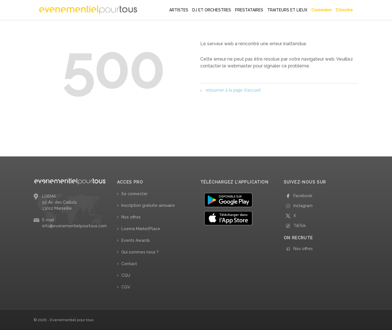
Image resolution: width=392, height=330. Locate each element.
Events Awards (135, 240)
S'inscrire (344, 10)
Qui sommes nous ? (140, 252)
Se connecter (134, 193)
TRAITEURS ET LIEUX (287, 10)
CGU (125, 275)
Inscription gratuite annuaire (148, 205)
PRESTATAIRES (249, 10)
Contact (129, 263)
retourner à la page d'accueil (230, 89)
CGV (125, 287)
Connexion (321, 10)
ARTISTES (178, 10)
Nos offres (131, 217)
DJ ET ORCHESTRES (211, 10)
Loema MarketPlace (140, 228)
